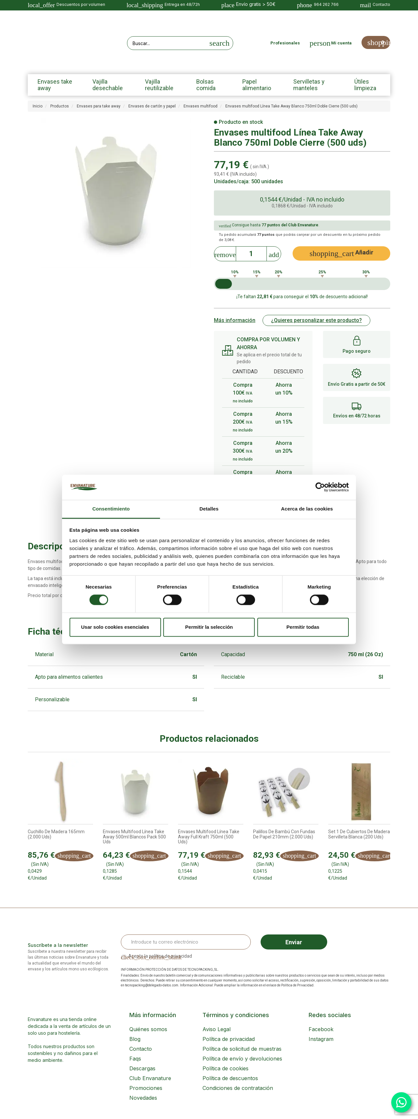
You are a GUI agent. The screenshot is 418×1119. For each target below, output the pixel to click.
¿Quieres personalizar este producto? (316, 320)
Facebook (321, 1029)
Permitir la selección (209, 627)
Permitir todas (302, 627)
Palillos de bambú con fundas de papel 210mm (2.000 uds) (284, 834)
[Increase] (274, 253)
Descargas (142, 1068)
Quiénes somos (148, 1029)
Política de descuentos (230, 1078)
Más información (234, 320)
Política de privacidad (228, 1039)
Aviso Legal (216, 1029)
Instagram (321, 1039)
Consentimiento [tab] (111, 508)
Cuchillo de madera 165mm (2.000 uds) (56, 834)
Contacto (140, 1049)
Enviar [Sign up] (293, 942)
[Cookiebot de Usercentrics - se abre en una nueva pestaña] (320, 487)
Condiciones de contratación (237, 1088)
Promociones (145, 1088)
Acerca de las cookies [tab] (307, 508)
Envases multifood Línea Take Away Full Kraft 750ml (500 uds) (208, 836)
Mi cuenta (341, 43)
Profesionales (285, 43)
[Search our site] (166, 43)
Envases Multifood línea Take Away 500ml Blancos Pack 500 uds (134, 836)
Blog (134, 1039)
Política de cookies (225, 1068)
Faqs (135, 1058)
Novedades (143, 1098)
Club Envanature (150, 1078)
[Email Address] (186, 941)
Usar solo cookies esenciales (115, 627)
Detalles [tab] (209, 508)
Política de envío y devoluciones (242, 1058)
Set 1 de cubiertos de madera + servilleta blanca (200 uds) (361, 834)
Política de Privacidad (297, 985)
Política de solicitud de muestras (241, 1049)
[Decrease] (225, 253)
